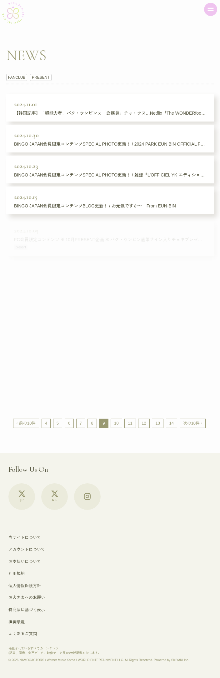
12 (144, 423)
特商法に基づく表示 (26, 609)
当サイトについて (24, 537)
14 (171, 423)
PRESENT (41, 77)
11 (130, 423)
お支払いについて (24, 561)
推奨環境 (16, 622)
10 (116, 423)
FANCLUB (16, 77)
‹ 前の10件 (26, 423)
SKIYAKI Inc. (180, 660)
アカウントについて (26, 549)
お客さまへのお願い (26, 597)
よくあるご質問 (22, 633)
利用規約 (16, 573)
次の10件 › (192, 423)
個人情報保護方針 (24, 585)
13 (157, 423)
